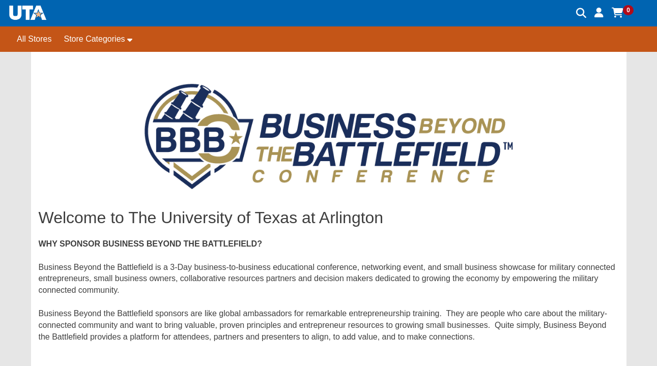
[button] (599, 12)
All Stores (34, 39)
